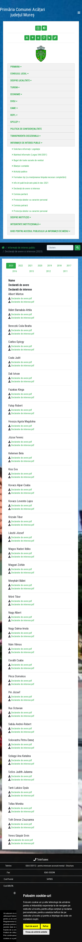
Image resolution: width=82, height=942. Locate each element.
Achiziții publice (19, 171)
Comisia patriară (20, 205)
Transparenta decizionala (25, 136)
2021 (30, 265)
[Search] (60, 247)
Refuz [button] (45, 926)
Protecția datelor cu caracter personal (29, 199)
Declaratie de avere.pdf (21, 298)
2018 (59, 265)
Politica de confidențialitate (26, 129)
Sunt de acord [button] (31, 926)
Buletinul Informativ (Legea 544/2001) (29, 154)
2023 (11, 265)
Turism (15, 87)
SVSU (13, 101)
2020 (40, 265)
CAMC (14, 108)
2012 (48, 271)
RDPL (13, 115)
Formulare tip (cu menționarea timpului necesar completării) (39, 177)
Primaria (16, 66)
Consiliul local (19, 73)
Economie (16, 94)
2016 (14, 271)
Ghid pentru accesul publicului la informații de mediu (40, 231)
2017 (69, 265)
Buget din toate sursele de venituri (28, 160)
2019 (49, 265)
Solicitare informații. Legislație (26, 149)
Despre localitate (21, 80)
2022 (20, 265)
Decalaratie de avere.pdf (22, 840)
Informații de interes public (26, 143)
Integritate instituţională (25, 224)
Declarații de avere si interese (26, 188)
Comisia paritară (20, 194)
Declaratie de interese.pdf (22, 302)
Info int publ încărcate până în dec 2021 (30, 183)
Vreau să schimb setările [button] (36, 932)
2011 (65, 271)
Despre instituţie (20, 217)
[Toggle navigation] (79, 13)
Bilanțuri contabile (20, 166)
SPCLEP (15, 122)
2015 (31, 271)
